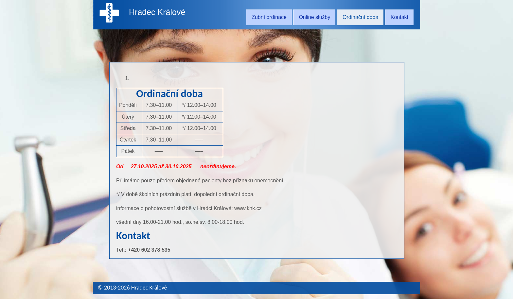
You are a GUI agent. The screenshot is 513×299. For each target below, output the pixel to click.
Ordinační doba (360, 17)
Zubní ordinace (269, 17)
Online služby (314, 17)
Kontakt (399, 17)
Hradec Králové (157, 12)
